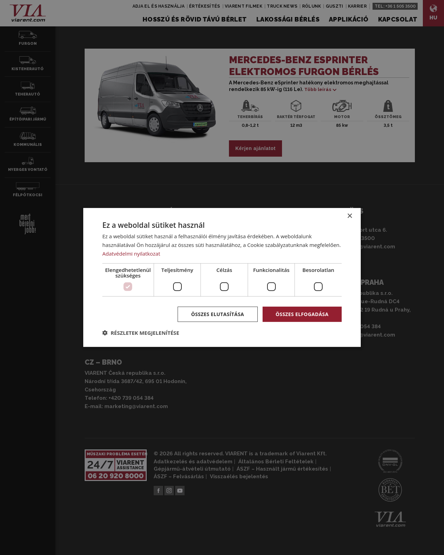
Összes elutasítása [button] (217, 313)
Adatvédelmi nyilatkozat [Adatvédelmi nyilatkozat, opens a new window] (131, 253)
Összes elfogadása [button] (302, 313)
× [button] (349, 216)
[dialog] (222, 277)
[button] (140, 333)
